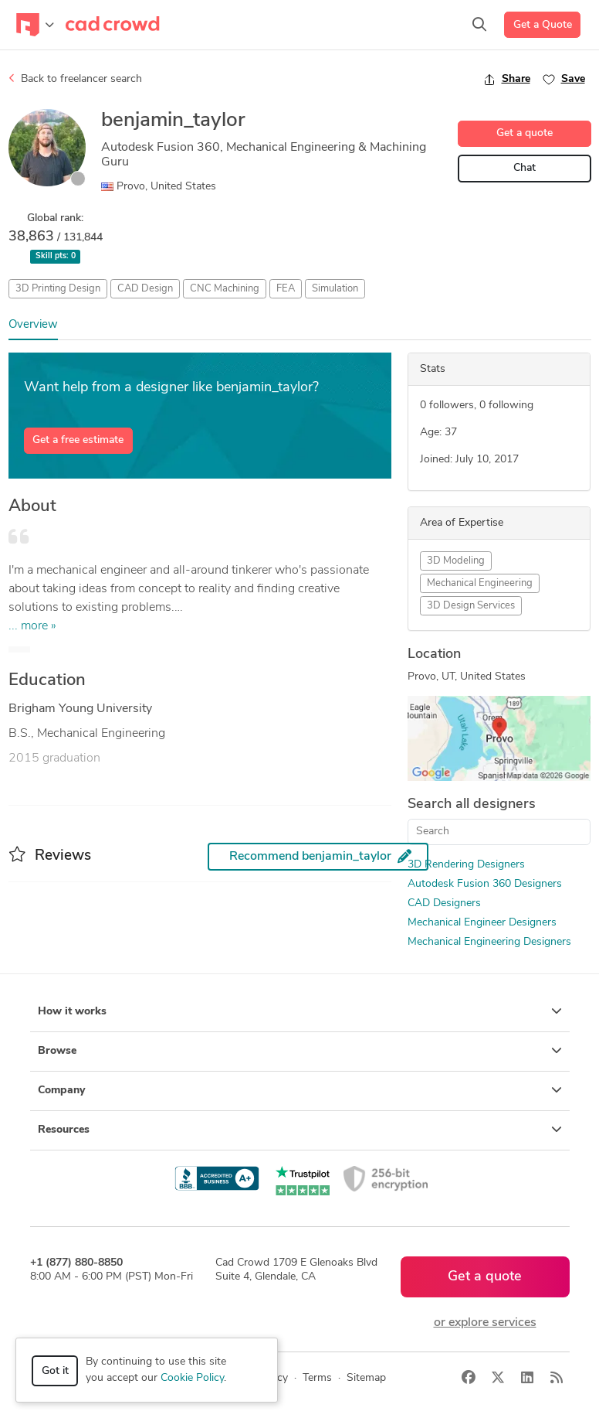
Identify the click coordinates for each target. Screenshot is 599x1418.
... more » (32, 626)
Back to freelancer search (75, 79)
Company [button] (300, 1090)
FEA (285, 289)
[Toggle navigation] (35, 25)
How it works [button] (300, 1011)
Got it (55, 1371)
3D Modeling (456, 561)
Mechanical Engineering (480, 583)
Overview (33, 325)
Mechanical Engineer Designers (482, 923)
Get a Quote (542, 25)
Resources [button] (300, 1129)
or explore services (485, 1323)
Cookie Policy (192, 1378)
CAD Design (145, 289)
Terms (317, 1378)
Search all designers (472, 804)
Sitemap (366, 1378)
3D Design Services (471, 606)
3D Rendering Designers (466, 865)
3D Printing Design (57, 289)
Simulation (335, 289)
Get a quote (524, 133)
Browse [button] (300, 1051)
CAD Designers (444, 903)
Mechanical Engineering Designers (489, 942)
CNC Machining (224, 289)
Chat (524, 168)
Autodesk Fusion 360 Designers (485, 884)
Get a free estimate (78, 440)
